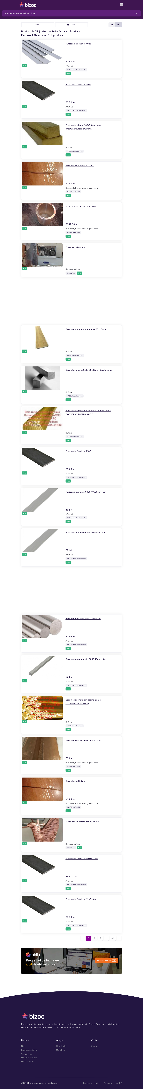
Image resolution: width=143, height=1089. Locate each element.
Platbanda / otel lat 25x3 (81, 451)
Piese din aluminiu (76, 246)
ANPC (119, 1083)
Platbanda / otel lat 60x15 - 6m (84, 858)
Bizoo (30, 1083)
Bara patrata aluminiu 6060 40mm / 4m (89, 659)
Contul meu (26, 1054)
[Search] (66, 13)
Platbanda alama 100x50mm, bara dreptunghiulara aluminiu (86, 127)
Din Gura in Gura (29, 1057)
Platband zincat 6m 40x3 (80, 43)
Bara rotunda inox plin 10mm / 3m (86, 618)
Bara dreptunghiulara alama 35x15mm (88, 329)
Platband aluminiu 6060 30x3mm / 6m (88, 532)
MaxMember (61, 1046)
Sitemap (108, 1083)
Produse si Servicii (29, 1050)
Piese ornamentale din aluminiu (84, 821)
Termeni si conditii (91, 1083)
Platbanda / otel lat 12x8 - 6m (84, 899)
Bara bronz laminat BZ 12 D (82, 165)
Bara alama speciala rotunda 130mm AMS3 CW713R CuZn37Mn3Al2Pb (87, 412)
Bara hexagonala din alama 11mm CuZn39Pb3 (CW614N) (86, 701)
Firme (23, 1046)
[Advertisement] (71, 301)
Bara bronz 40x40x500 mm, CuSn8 (86, 740)
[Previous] (83, 938)
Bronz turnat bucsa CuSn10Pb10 (85, 206)
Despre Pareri (27, 1061)
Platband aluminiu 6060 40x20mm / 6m (89, 491)
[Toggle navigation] (121, 4)
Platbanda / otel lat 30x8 (81, 84)
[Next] (119, 938)
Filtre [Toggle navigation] (38, 25)
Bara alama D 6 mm (77, 781)
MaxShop (60, 1050)
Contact (94, 1046)
